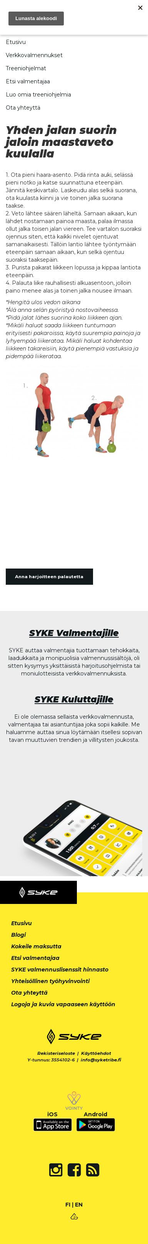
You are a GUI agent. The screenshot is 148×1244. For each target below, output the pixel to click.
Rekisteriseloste (56, 1053)
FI (67, 1204)
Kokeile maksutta (36, 946)
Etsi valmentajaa (28, 81)
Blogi (18, 934)
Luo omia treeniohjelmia (38, 94)
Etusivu (16, 42)
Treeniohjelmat (26, 68)
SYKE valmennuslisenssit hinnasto (59, 969)
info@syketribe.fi (101, 1060)
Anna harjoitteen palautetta (49, 576)
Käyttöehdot (96, 1053)
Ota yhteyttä (23, 107)
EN (79, 1204)
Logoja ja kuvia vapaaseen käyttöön (63, 1004)
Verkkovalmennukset (34, 55)
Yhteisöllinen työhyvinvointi (50, 981)
